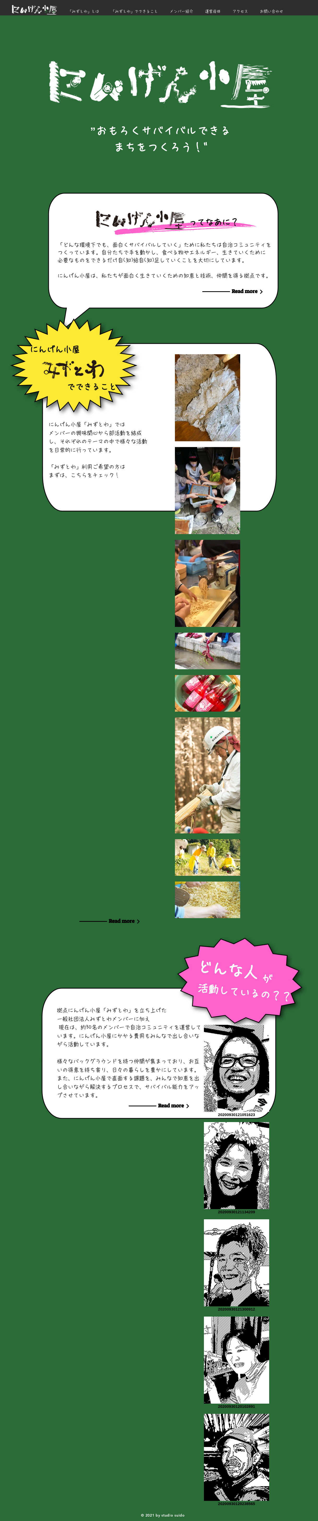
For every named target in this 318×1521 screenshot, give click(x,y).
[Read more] (244, 291)
